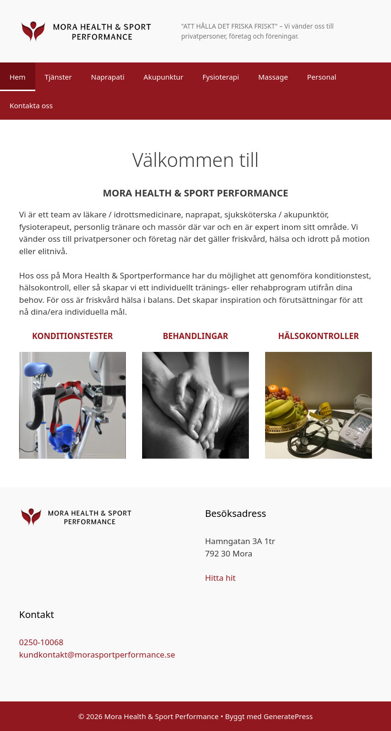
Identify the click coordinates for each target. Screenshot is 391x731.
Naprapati (107, 77)
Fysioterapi (221, 77)
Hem (18, 77)
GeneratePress (288, 716)
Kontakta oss (31, 105)
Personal (322, 77)
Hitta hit (220, 577)
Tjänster (58, 77)
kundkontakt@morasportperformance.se (97, 654)
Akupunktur (164, 77)
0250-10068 (41, 642)
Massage (273, 77)
